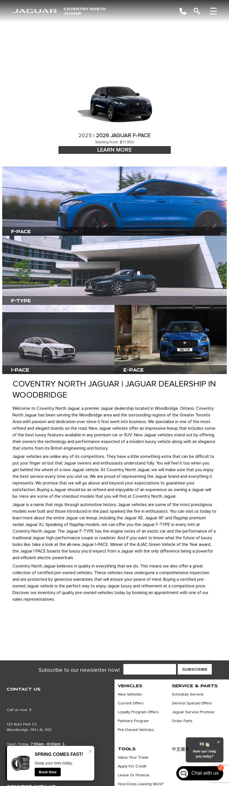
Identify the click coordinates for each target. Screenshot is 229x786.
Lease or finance (133, 775)
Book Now (48, 772)
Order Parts (182, 721)
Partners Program (133, 721)
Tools (127, 748)
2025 (85, 135)
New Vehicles (130, 694)
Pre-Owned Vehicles (136, 730)
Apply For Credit (132, 766)
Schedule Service (187, 694)
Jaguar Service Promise (193, 712)
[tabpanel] (114, 117)
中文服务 (181, 749)
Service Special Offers (192, 703)
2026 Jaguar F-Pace (123, 135)
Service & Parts (195, 685)
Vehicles (130, 685)
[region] (114, 40)
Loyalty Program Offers (138, 712)
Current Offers (131, 703)
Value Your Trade (133, 757)
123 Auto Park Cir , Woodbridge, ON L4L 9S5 (29, 727)
